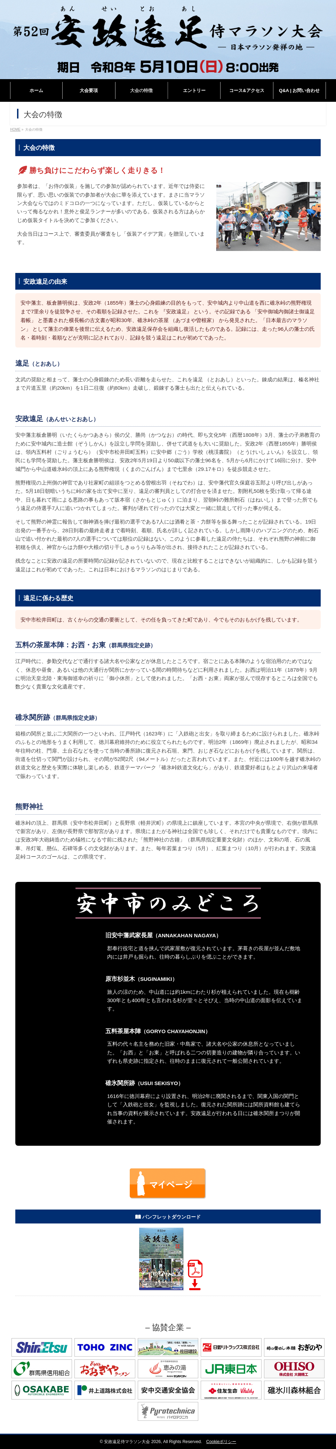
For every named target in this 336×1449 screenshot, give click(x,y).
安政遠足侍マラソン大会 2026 (132, 1441)
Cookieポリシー (221, 1441)
